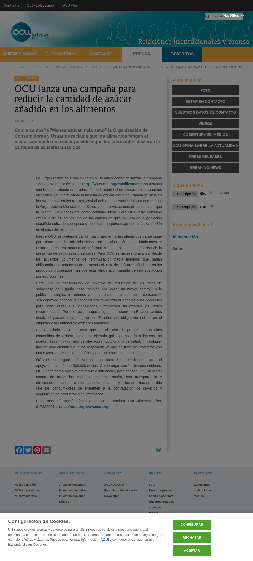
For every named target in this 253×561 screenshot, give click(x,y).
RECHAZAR (192, 537)
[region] (126, 537)
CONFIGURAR (192, 524)
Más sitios (233, 15)
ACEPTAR (192, 550)
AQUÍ (104, 539)
